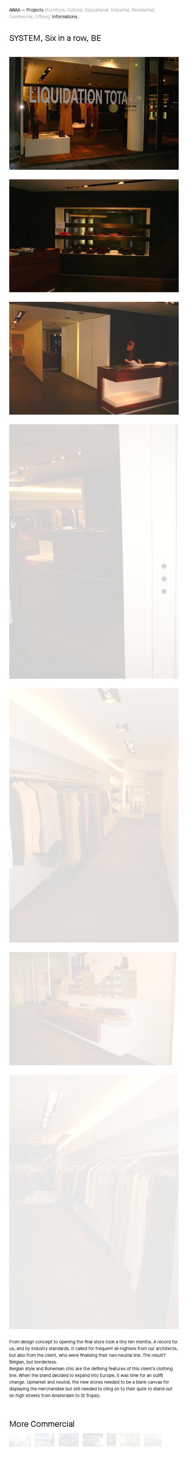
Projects (34, 10)
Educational (96, 10)
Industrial (120, 10)
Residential (143, 10)
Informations (64, 17)
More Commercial (42, 1424)
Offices (42, 17)
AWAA (14, 10)
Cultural (74, 10)
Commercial (21, 17)
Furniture (55, 10)
